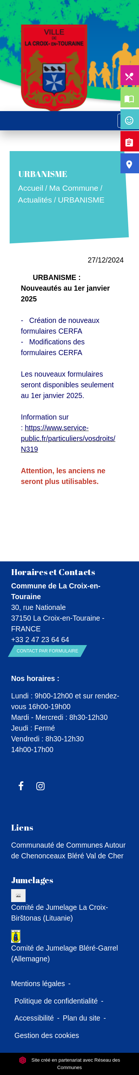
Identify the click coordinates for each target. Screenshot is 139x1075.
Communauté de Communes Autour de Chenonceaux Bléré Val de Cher (68, 850)
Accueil (30, 188)
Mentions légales (38, 983)
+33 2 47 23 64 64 (40, 639)
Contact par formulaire (47, 651)
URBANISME (81, 200)
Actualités (35, 200)
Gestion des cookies (46, 1035)
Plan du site (81, 1018)
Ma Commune (74, 188)
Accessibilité (34, 1018)
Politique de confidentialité (56, 1001)
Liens (22, 827)
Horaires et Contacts (53, 572)
